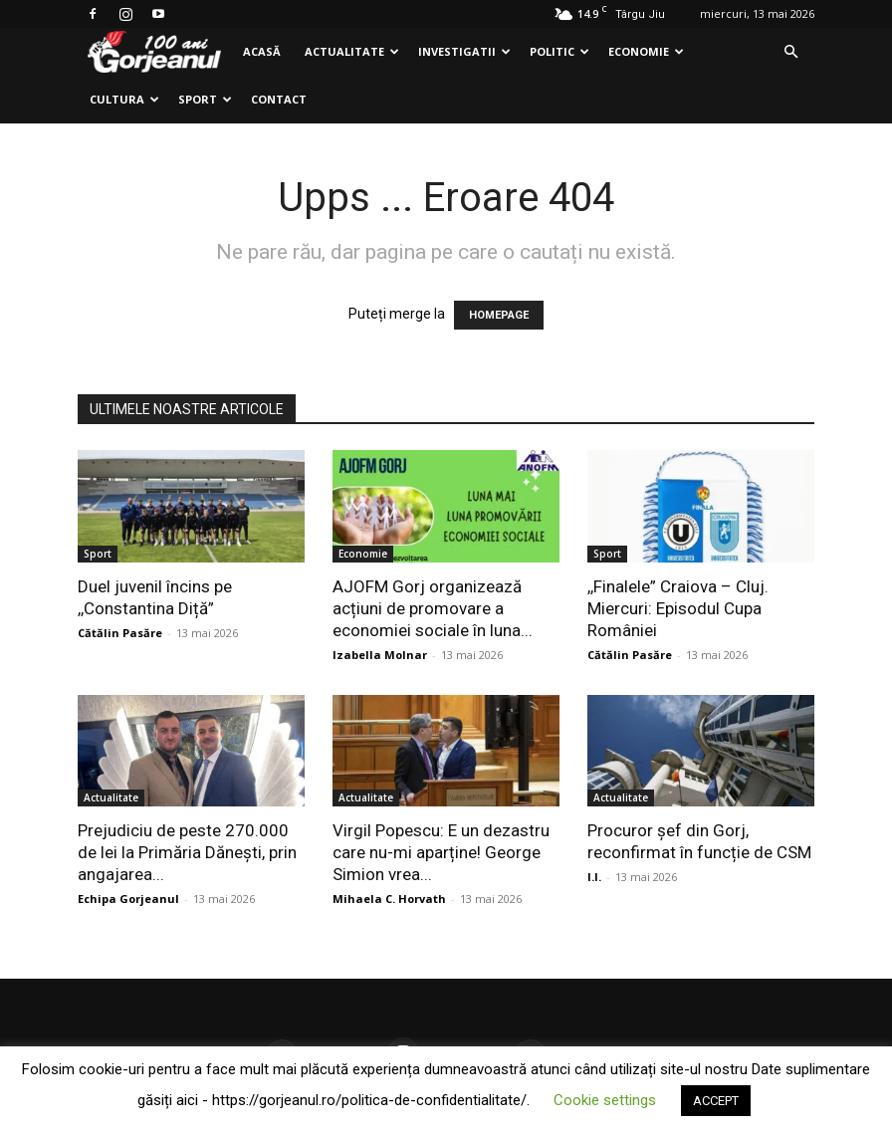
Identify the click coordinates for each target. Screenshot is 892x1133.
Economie (646, 51)
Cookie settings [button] (605, 1100)
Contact (279, 99)
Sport (205, 99)
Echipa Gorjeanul (128, 898)
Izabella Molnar (380, 654)
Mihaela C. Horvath (389, 898)
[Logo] (154, 52)
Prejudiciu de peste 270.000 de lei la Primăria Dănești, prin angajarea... (187, 852)
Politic (559, 51)
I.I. (594, 876)
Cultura (124, 99)
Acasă (262, 51)
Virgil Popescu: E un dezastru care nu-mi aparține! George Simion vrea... (441, 852)
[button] (790, 52)
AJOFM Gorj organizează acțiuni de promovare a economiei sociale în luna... (433, 608)
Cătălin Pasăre (120, 632)
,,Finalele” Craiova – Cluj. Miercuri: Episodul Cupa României (678, 608)
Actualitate (352, 51)
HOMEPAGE (499, 315)
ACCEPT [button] (716, 1100)
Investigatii (464, 51)
